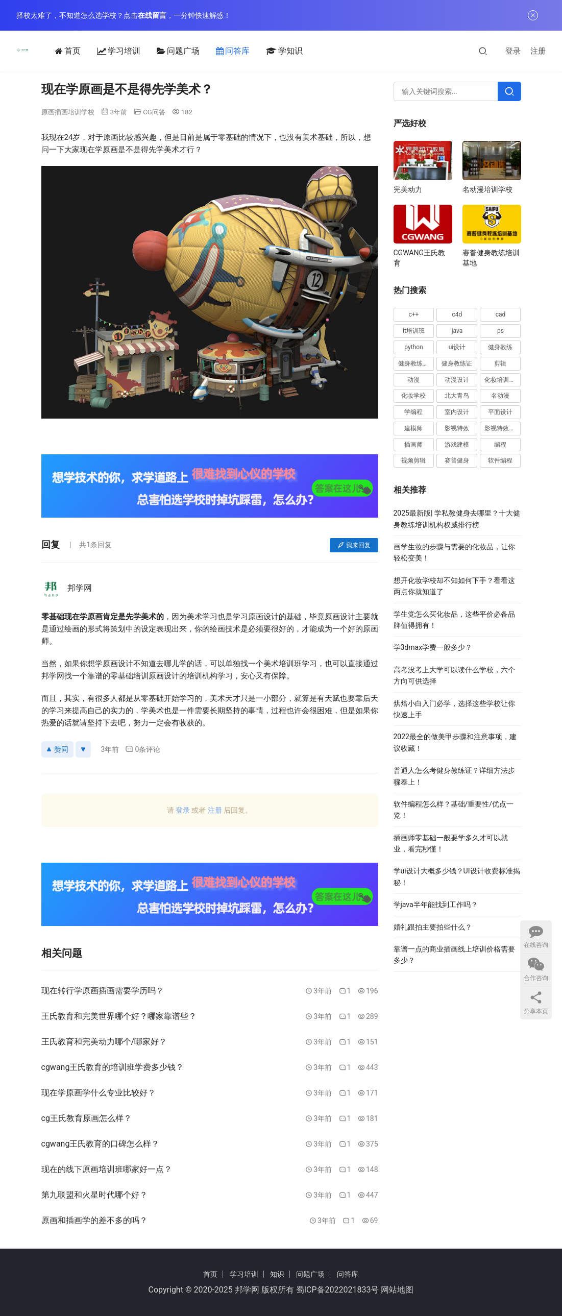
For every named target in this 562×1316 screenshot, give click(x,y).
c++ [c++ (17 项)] (414, 314)
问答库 (219, 51)
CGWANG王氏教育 (419, 258)
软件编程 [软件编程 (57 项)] (500, 460)
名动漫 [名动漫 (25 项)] (500, 395)
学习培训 (105, 51)
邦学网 (247, 1290)
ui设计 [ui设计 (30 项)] (457, 347)
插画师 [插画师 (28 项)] (413, 444)
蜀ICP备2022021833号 (337, 1290)
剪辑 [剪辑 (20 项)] (500, 363)
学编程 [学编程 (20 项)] (413, 412)
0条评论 (142, 749)
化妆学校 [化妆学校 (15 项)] (413, 395)
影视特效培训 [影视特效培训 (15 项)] (502, 428)
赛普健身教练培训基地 (491, 258)
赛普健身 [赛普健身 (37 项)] (457, 460)
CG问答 (154, 112)
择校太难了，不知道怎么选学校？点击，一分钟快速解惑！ (123, 15)
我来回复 (354, 545)
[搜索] (482, 50)
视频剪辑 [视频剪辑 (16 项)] (413, 460)
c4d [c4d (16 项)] (457, 314)
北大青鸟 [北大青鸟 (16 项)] (457, 395)
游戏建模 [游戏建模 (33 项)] (457, 444)
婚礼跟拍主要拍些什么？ (433, 927)
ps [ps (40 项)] (500, 330)
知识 (277, 1274)
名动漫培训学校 (487, 189)
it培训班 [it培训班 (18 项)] (414, 330)
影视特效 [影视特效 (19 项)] (457, 428)
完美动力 (408, 189)
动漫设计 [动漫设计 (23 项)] (457, 379)
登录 (513, 51)
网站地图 (397, 1290)
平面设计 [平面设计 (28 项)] (500, 412)
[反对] (83, 749)
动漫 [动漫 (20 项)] (413, 379)
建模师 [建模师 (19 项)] (413, 428)
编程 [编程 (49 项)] (500, 444)
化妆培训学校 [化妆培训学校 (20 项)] (502, 379)
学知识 (271, 51)
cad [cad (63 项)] (501, 314)
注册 (538, 51)
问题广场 (164, 51)
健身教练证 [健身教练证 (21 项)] (457, 363)
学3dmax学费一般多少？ (433, 647)
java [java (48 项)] (457, 330)
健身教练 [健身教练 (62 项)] (500, 347)
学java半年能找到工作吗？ (436, 904)
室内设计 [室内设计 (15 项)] (457, 412)
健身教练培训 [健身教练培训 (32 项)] (416, 363)
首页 (54, 51)
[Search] (509, 91)
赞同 (57, 749)
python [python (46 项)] (413, 347)
